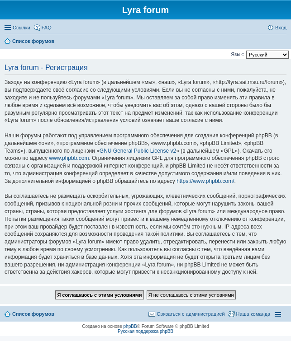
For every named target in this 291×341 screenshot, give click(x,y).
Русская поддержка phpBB (145, 331)
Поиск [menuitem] (283, 42)
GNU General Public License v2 (138, 151)
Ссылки (21, 27)
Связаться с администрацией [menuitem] (190, 314)
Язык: (237, 54)
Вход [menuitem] (280, 27)
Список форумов (33, 314)
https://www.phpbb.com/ (205, 181)
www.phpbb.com (69, 158)
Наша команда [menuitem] (253, 314)
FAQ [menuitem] (47, 27)
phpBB (130, 326)
